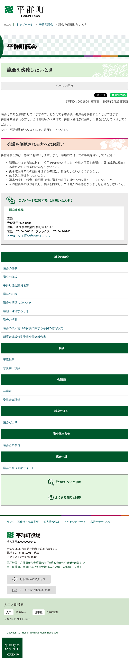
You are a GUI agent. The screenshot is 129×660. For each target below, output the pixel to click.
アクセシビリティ (74, 521)
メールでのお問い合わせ (34, 590)
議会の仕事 (10, 268)
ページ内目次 (64, 85)
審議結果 (9, 359)
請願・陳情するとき (16, 311)
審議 (61, 348)
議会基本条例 (61, 433)
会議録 (61, 379)
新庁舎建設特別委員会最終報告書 (24, 336)
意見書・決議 (11, 368)
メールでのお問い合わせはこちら (28, 235)
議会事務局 (16, 210)
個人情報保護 (51, 521)
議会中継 (61, 456)
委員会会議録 (11, 399)
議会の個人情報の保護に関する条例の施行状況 (33, 328)
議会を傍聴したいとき (17, 302)
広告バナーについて (102, 521)
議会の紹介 (61, 256)
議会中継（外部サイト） (19, 468)
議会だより (61, 411)
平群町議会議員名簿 (16, 285)
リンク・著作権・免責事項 (23, 521)
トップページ (25, 24)
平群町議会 (46, 24)
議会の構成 (10, 276)
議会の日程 (10, 294)
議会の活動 (10, 319)
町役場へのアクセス (33, 579)
